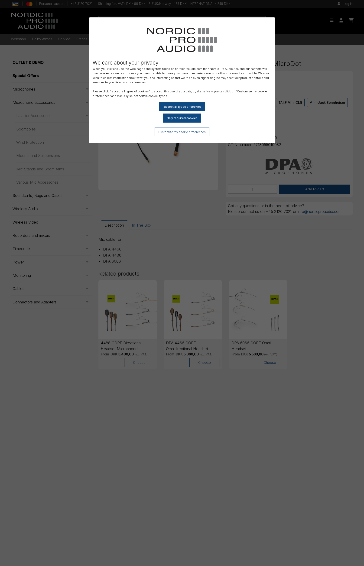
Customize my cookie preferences (182, 132)
